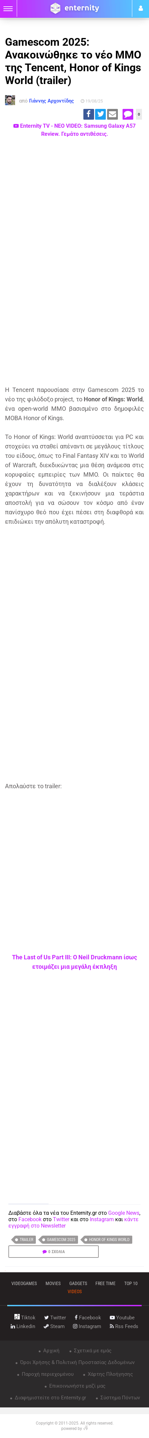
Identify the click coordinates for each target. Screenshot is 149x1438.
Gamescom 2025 (61, 1239)
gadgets (78, 1283)
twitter (55, 1318)
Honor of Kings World (109, 1239)
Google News (123, 1213)
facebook (88, 1318)
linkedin (23, 1326)
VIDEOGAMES (24, 1283)
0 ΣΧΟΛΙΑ (56, 1251)
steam (54, 1326)
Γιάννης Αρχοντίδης (51, 101)
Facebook (30, 1219)
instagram (87, 1326)
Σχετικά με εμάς (92, 1351)
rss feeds (124, 1326)
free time (105, 1283)
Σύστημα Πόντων (119, 1398)
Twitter (61, 1219)
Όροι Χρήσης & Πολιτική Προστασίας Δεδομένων (77, 1362)
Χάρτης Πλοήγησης (109, 1374)
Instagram (102, 1219)
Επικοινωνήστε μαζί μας (76, 1386)
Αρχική (51, 1351)
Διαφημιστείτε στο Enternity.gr (49, 1398)
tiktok (24, 1318)
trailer (26, 1239)
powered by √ (74, 1428)
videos (75, 1291)
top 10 (131, 1283)
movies (53, 1283)
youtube (122, 1318)
